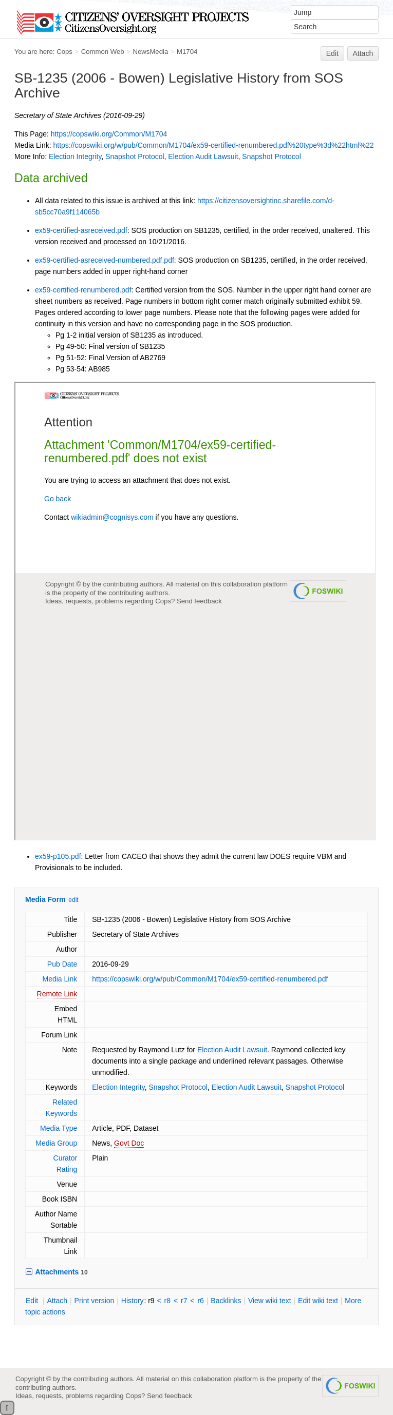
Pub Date (62, 964)
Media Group (56, 1143)
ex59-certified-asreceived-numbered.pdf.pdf (104, 260)
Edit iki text (318, 1300)
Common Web (102, 51)
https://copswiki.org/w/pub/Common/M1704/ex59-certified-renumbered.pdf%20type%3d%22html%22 (213, 145)
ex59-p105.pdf (58, 856)
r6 (200, 1300)
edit (73, 899)
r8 (167, 1300)
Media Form (45, 899)
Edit (332, 53)
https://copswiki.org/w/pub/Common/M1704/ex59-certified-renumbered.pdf (210, 979)
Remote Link (57, 994)
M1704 (187, 51)
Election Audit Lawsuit (203, 156)
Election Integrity (75, 156)
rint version (94, 1300)
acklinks (226, 1300)
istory (132, 1300)
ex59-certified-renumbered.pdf (83, 290)
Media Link (60, 979)
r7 (184, 1300)
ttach (57, 1300)
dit (33, 1300)
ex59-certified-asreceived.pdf (81, 230)
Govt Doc (129, 1143)
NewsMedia (150, 51)
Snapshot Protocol (134, 156)
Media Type (58, 1128)
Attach (363, 53)
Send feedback (169, 1396)
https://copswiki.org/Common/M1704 (109, 134)
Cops (64, 51)
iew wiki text (269, 1300)
